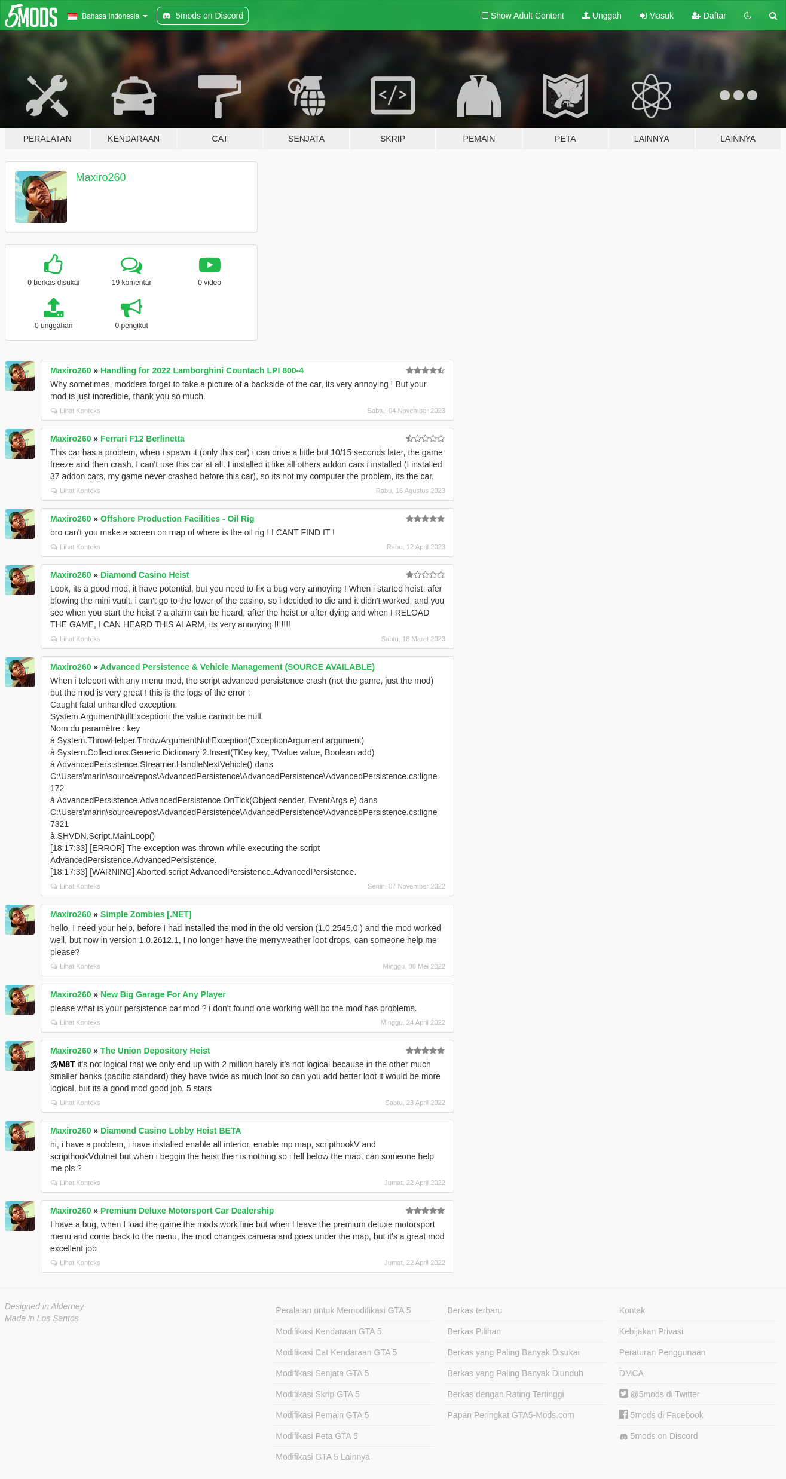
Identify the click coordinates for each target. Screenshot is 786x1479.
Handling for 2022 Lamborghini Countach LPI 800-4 (202, 370)
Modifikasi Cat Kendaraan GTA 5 (336, 1352)
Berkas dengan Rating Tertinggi (506, 1394)
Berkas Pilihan (474, 1331)
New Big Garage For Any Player (163, 994)
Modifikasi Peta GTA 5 (316, 1436)
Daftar (709, 15)
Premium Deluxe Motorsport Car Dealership (187, 1210)
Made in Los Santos (42, 1318)
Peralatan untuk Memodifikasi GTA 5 (343, 1310)
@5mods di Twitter (659, 1394)
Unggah (602, 15)
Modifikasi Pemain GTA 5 (322, 1415)
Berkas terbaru (475, 1310)
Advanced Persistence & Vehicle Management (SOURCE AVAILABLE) (237, 667)
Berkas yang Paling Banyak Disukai (514, 1352)
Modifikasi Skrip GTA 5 (318, 1394)
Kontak (632, 1310)
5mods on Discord (658, 1436)
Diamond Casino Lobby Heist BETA (170, 1130)
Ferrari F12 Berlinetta (142, 438)
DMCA (631, 1373)
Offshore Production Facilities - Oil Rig (177, 518)
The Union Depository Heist (155, 1050)
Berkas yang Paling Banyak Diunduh (515, 1373)
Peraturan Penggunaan (662, 1352)
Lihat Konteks (75, 410)
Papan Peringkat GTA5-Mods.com (511, 1415)
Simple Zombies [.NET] (145, 914)
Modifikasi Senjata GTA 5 (322, 1373)
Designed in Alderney (44, 1306)
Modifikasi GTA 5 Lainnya (323, 1457)
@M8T (62, 1064)
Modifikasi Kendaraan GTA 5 (328, 1331)
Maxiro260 (101, 177)
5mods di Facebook (661, 1415)
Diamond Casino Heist (144, 575)
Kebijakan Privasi (651, 1331)
